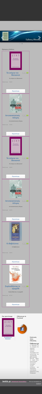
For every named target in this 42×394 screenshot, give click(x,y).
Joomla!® (38, 383)
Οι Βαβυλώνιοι (12, 243)
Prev (2, 37)
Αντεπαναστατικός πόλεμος (12, 116)
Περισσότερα (15, 91)
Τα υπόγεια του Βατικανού (13, 74)
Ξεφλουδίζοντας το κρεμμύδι (12, 287)
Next (39, 37)
